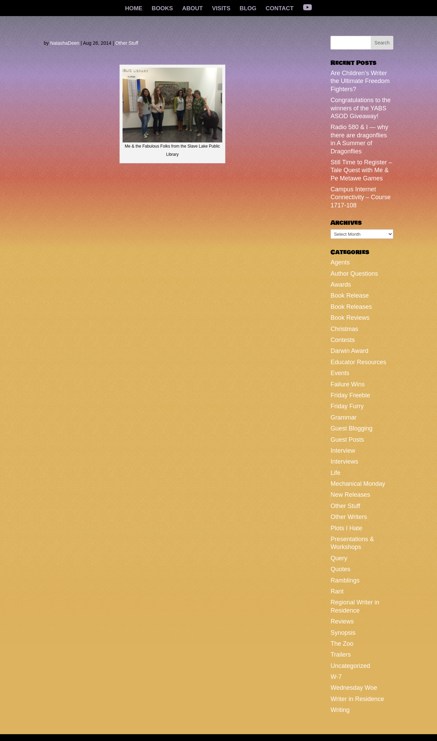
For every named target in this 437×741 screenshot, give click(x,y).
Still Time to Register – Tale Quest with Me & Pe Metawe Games (361, 170)
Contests (342, 340)
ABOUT (192, 9)
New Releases (350, 494)
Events (339, 373)
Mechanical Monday (357, 483)
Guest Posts (347, 439)
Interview (342, 450)
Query (338, 558)
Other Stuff (126, 43)
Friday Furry (347, 406)
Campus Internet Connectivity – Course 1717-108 (360, 197)
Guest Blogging (351, 428)
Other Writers (348, 516)
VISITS (221, 9)
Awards (340, 284)
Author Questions (354, 273)
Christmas (344, 329)
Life (335, 472)
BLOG (248, 9)
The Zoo (341, 643)
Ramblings (345, 580)
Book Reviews (349, 317)
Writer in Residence (357, 699)
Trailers (340, 654)
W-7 (336, 676)
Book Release (349, 295)
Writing (340, 709)
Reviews (342, 621)
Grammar (343, 417)
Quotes (340, 569)
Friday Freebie (350, 395)
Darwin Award (349, 350)
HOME (133, 9)
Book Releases (351, 306)
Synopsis (342, 632)
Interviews (344, 461)
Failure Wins (347, 384)
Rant (336, 591)
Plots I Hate (346, 528)
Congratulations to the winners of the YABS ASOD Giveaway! (360, 108)
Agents (340, 262)
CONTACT (280, 9)
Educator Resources (358, 362)
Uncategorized (350, 665)
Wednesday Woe (353, 687)
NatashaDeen (65, 43)
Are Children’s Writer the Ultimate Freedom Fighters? (360, 81)
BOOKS (162, 9)
